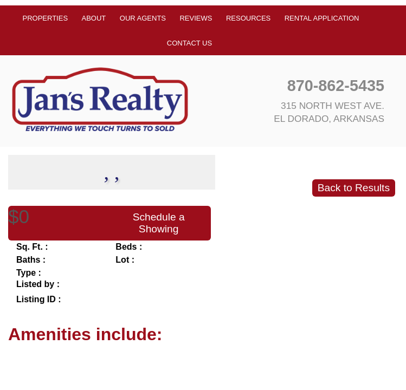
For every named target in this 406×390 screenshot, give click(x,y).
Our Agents (143, 18)
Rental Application (322, 18)
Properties (45, 18)
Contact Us (189, 43)
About (94, 18)
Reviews (195, 18)
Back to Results (354, 187)
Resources (248, 18)
